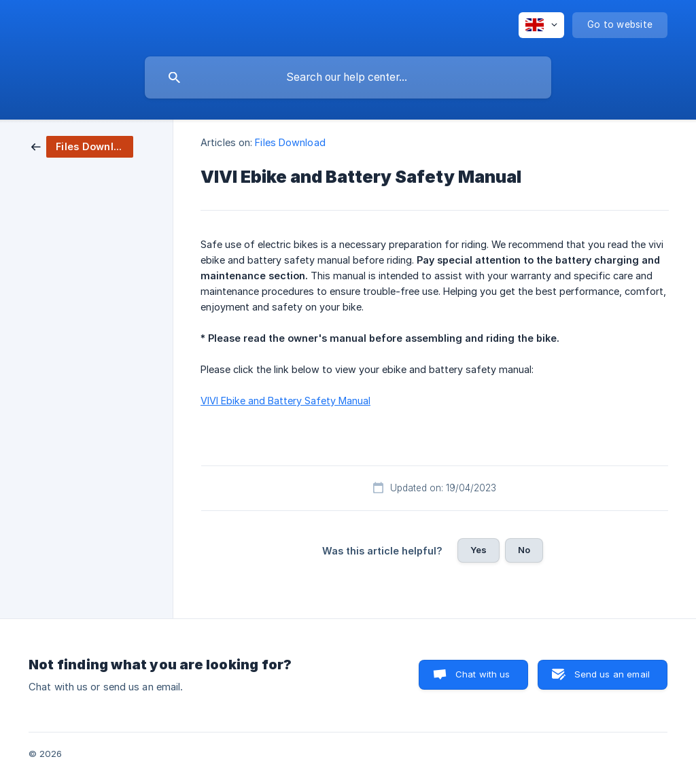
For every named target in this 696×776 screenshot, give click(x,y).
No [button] (524, 549)
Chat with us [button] (482, 674)
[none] (541, 25)
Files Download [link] (290, 142)
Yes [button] (478, 549)
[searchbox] (348, 77)
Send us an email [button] (612, 674)
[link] (82, 145)
